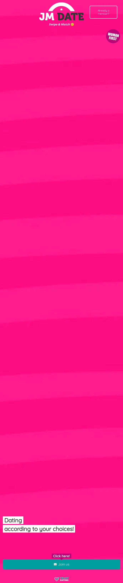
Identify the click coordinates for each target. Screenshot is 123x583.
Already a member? (103, 12)
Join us (61, 564)
